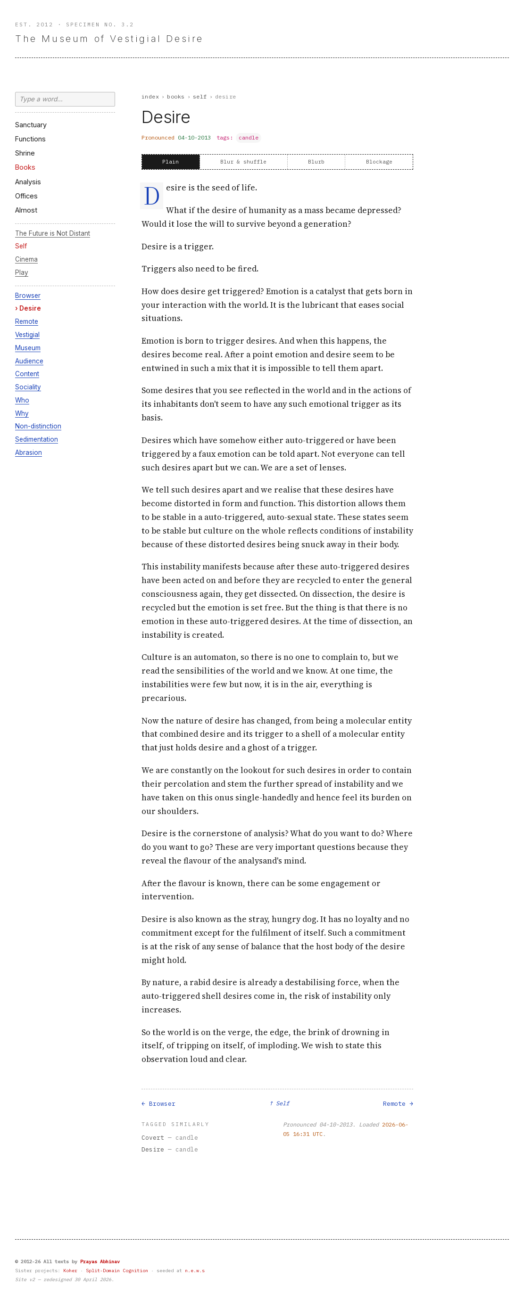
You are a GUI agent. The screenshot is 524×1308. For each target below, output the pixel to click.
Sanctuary (31, 125)
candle (248, 137)
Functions (30, 139)
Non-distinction (38, 426)
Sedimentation (36, 439)
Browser (28, 295)
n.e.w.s (195, 1270)
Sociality (28, 387)
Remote (26, 321)
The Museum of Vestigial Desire (109, 38)
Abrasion (28, 452)
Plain (170, 161)
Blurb (316, 161)
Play (21, 272)
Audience (29, 361)
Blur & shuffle (243, 161)
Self (21, 246)
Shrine (25, 153)
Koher (70, 1270)
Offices (26, 196)
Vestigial (27, 334)
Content (27, 374)
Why (22, 413)
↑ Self (279, 1103)
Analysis (28, 182)
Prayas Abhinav (100, 1262)
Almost (26, 210)
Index (150, 96)
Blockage (379, 161)
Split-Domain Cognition (117, 1270)
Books (25, 167)
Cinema (26, 259)
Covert (152, 1138)
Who (22, 400)
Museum (28, 348)
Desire (30, 308)
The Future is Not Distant (52, 233)
